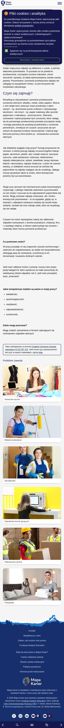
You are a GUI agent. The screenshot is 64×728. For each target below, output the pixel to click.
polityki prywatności (24, 25)
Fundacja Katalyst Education (32, 645)
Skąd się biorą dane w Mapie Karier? (32, 652)
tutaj (40, 352)
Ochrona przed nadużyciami (32, 672)
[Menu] (59, 3)
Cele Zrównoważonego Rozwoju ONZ (20, 704)
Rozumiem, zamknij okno (32, 60)
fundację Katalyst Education (33, 701)
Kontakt (32, 631)
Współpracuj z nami (32, 636)
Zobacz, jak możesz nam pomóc (32, 640)
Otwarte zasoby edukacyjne (32, 662)
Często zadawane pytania (32, 657)
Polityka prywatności (32, 667)
